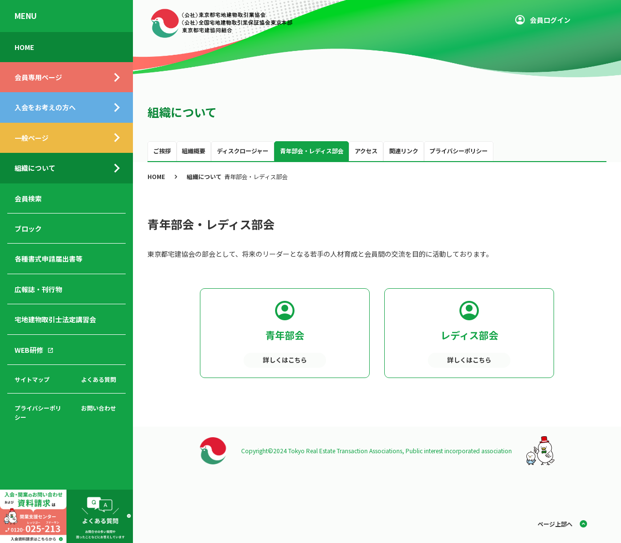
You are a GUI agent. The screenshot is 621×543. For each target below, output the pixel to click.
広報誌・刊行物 (38, 289)
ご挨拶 (162, 151)
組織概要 (193, 151)
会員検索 (28, 198)
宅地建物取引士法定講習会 (55, 319)
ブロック (28, 228)
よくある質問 (98, 379)
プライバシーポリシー (38, 412)
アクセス (366, 151)
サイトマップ (32, 379)
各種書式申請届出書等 (48, 258)
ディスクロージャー (242, 151)
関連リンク (403, 151)
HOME (24, 47)
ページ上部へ (555, 524)
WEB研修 (29, 350)
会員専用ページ (38, 77)
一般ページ (32, 138)
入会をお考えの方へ (45, 107)
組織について (35, 168)
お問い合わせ (98, 408)
